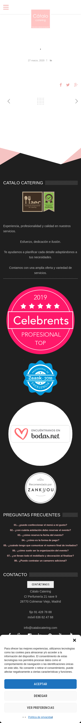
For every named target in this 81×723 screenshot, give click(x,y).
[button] (74, 640)
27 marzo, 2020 (36, 60)
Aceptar (40, 684)
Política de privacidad (40, 717)
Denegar (40, 696)
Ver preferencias (40, 708)
